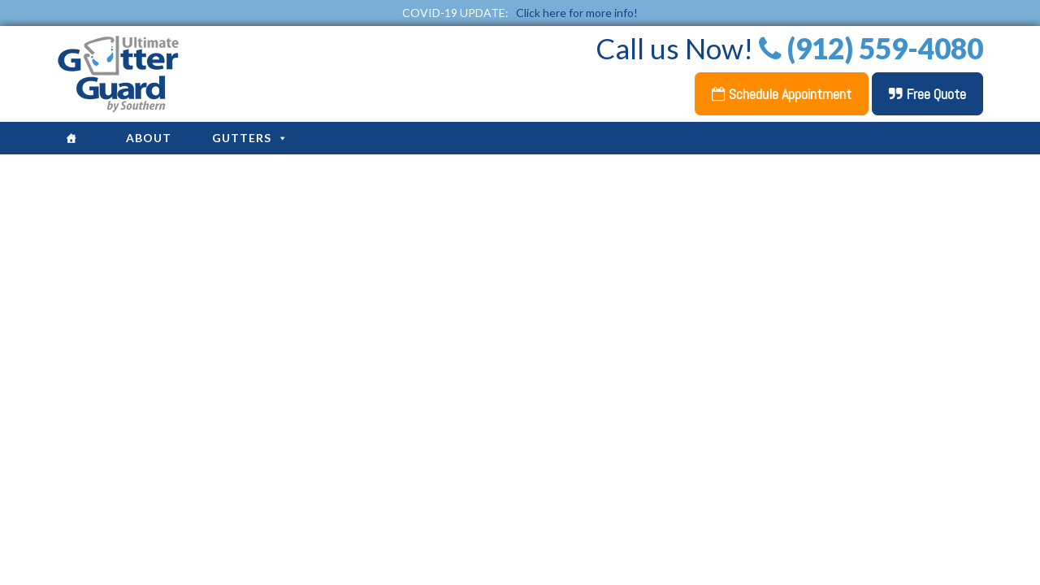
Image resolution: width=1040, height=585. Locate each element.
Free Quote (927, 93)
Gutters (250, 138)
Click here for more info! (577, 13)
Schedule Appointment (782, 93)
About (148, 138)
